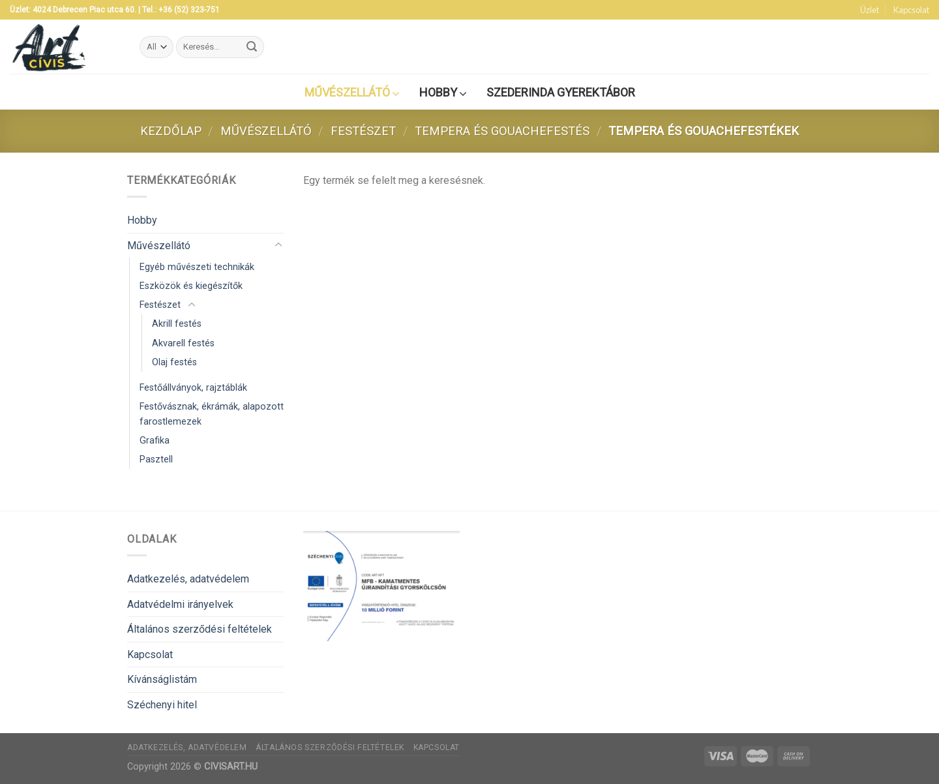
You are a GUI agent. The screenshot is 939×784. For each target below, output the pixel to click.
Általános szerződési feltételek (199, 629)
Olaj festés (174, 362)
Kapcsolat (911, 10)
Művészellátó (266, 131)
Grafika (155, 440)
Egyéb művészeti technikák (197, 267)
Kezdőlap (170, 131)
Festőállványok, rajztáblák (193, 387)
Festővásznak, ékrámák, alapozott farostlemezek (212, 414)
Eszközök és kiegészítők (191, 286)
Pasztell (156, 459)
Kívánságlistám (162, 679)
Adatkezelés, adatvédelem (188, 579)
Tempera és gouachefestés (502, 131)
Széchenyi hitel (162, 705)
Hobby (142, 220)
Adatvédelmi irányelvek (180, 604)
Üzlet (869, 10)
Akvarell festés (183, 343)
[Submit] (252, 47)
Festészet (363, 131)
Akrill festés (176, 323)
